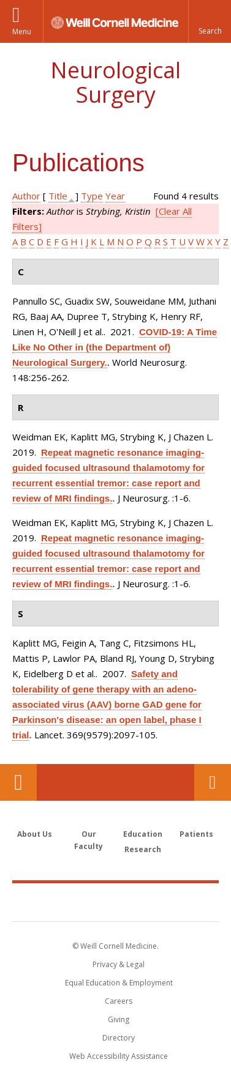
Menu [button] (21, 31)
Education (142, 834)
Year (115, 196)
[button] (209, 21)
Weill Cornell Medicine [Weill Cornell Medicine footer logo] (115, 901)
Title (57, 196)
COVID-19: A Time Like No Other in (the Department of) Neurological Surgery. (114, 347)
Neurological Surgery (115, 82)
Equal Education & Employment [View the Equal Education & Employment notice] (119, 983)
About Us (34, 834)
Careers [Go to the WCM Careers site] (118, 1001)
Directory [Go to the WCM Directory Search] (118, 1038)
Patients (196, 834)
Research (142, 849)
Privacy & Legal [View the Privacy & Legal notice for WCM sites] (119, 964)
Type (92, 196)
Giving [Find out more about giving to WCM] (118, 1019)
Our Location (18, 782)
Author (26, 196)
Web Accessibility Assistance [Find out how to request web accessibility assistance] (118, 1056)
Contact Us (212, 782)
